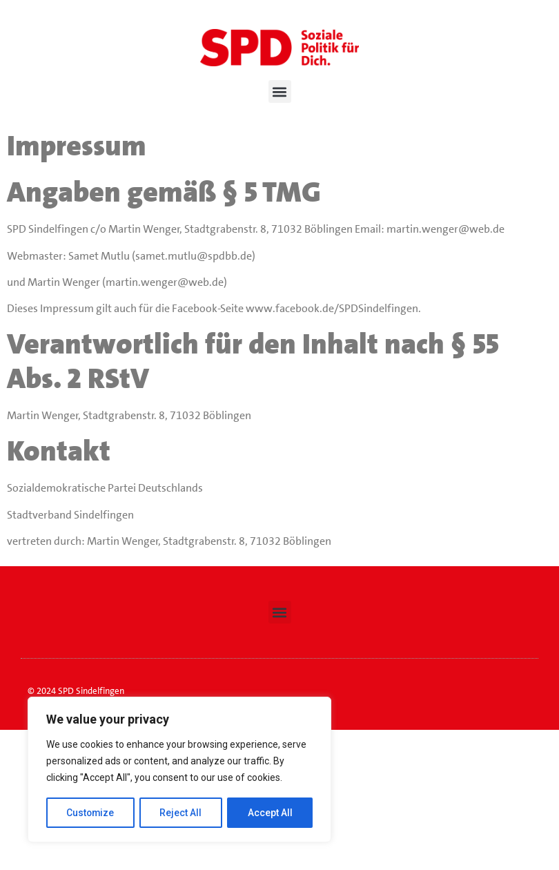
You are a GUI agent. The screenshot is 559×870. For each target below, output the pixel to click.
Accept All (270, 812)
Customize (90, 812)
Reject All (182, 812)
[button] (279, 91)
